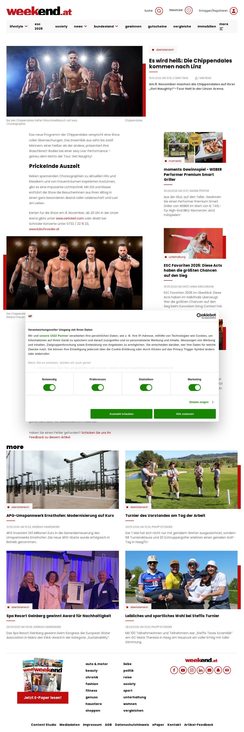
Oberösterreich (165, 50)
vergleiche (182, 26)
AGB (108, 725)
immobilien (207, 26)
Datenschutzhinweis (132, 725)
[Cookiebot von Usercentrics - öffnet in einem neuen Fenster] (197, 316)
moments (175, 161)
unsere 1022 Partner (53, 335)
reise (127, 677)
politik (128, 670)
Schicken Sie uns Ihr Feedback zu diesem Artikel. (70, 435)
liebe (127, 664)
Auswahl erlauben (121, 413)
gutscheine (157, 26)
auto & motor (97, 664)
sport (127, 690)
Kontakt (174, 725)
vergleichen (133, 710)
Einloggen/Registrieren (218, 11)
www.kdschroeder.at (44, 229)
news (80, 26)
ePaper (158, 725)
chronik (92, 677)
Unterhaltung (177, 257)
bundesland (106, 26)
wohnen (130, 704)
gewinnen (133, 26)
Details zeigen (199, 402)
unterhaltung (134, 697)
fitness (91, 690)
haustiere (94, 704)
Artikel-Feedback (198, 725)
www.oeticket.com (70, 218)
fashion (92, 684)
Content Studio (43, 725)
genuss (92, 697)
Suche (153, 11)
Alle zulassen (185, 413)
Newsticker (181, 10)
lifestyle (19, 26)
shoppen (93, 710)
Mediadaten (70, 725)
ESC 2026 (39, 26)
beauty (92, 670)
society (61, 26)
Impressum (92, 725)
